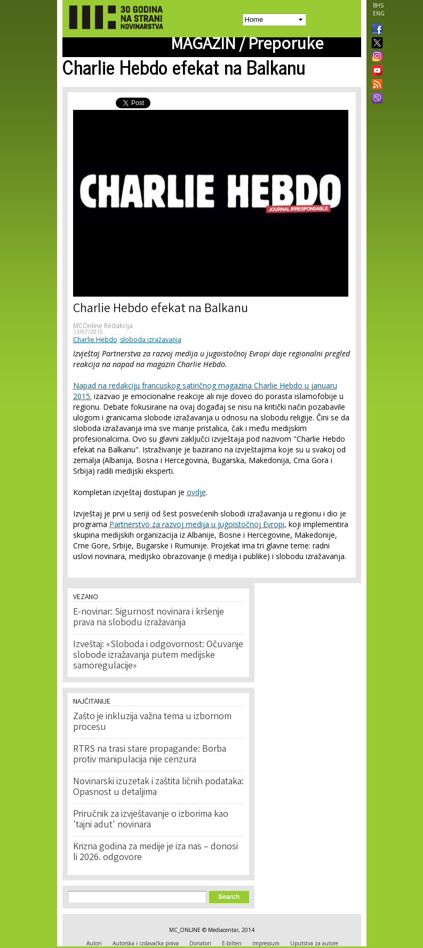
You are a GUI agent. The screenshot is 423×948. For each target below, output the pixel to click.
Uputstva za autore (314, 943)
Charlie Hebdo (95, 339)
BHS (378, 5)
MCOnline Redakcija (103, 325)
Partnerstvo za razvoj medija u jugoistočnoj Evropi (196, 524)
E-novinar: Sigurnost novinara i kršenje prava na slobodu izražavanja (148, 618)
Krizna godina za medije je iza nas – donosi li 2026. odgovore (155, 852)
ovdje (196, 492)
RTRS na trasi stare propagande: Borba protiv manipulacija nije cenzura (149, 755)
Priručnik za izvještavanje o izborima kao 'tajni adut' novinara (150, 820)
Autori (94, 943)
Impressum (266, 943)
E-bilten (232, 943)
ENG (379, 13)
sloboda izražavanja (150, 339)
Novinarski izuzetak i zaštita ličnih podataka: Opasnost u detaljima (158, 787)
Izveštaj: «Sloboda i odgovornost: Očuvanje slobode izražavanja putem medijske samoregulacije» (158, 655)
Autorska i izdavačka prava (146, 943)
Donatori (200, 943)
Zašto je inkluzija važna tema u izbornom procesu (152, 722)
